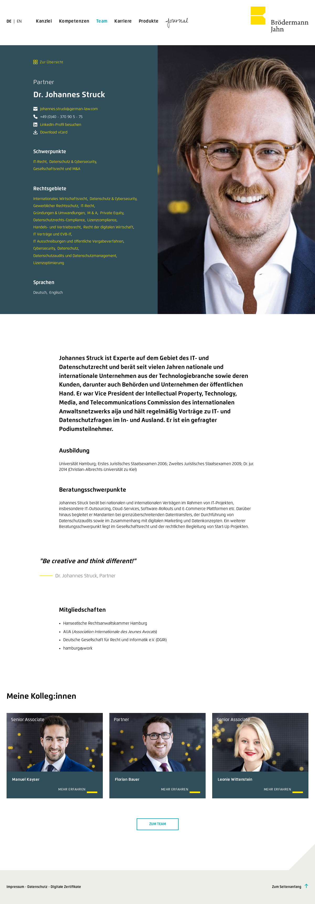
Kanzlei (44, 21)
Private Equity (111, 213)
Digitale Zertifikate (66, 887)
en (19, 21)
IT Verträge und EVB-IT (52, 234)
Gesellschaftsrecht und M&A (56, 169)
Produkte (148, 21)
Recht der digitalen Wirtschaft (108, 227)
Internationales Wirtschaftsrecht (60, 199)
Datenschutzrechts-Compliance (59, 220)
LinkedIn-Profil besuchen (60, 125)
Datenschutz (67, 248)
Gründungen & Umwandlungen (59, 213)
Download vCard (53, 132)
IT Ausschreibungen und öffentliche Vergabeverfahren (78, 241)
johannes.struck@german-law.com (69, 109)
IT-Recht (40, 162)
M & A (92, 213)
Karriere (123, 21)
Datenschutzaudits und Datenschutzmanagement (74, 256)
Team (102, 21)
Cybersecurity (44, 248)
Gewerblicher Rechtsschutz (55, 206)
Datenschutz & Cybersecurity (72, 162)
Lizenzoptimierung (48, 263)
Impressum (15, 887)
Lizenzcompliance (101, 220)
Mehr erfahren (72, 789)
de (10, 21)
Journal (176, 22)
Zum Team (157, 824)
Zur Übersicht (48, 62)
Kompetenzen (74, 21)
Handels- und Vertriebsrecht (57, 227)
